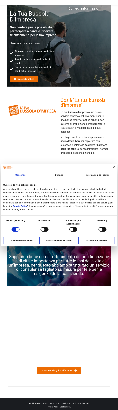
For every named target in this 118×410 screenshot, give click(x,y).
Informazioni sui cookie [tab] (97, 175)
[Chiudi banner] (114, 167)
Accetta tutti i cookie (96, 240)
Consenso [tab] (20, 175)
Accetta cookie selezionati (59, 240)
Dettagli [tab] (59, 175)
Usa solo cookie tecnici (21, 240)
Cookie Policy (20, 206)
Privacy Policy (53, 406)
